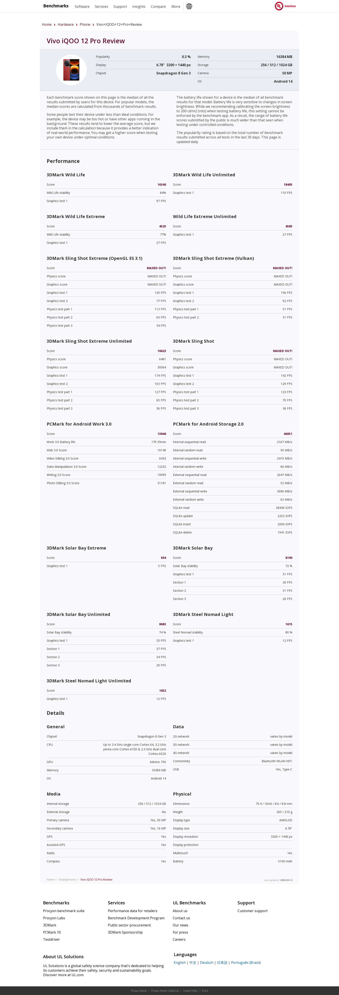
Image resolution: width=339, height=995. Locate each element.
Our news (180, 925)
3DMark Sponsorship (125, 932)
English (180, 962)
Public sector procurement (129, 925)
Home (47, 24)
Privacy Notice (139, 991)
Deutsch (206, 962)
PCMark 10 (52, 932)
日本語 (222, 962)
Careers (179, 939)
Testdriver (51, 939)
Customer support (253, 910)
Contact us (181, 918)
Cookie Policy (190, 991)
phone (85, 24)
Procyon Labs (54, 918)
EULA (205, 991)
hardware (66, 24)
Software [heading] (82, 6)
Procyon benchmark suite (64, 910)
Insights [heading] (139, 6)
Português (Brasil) (246, 962)
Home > (52, 879)
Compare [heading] (158, 6)
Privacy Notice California (165, 991)
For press (180, 932)
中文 (192, 962)
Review (96, 879)
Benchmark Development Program (136, 918)
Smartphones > (69, 879)
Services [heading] (101, 6)
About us (180, 910)
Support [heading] (120, 6)
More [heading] (175, 6)
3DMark (49, 925)
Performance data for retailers (132, 910)
